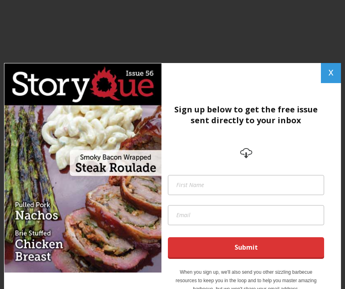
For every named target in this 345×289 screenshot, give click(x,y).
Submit (246, 247)
